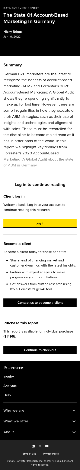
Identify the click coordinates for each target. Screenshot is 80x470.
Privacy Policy (51, 454)
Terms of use (28, 454)
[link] (40, 376)
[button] (40, 223)
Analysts (10, 386)
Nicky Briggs (13, 32)
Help (7, 395)
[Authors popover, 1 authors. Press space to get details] (13, 32)
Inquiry (8, 376)
